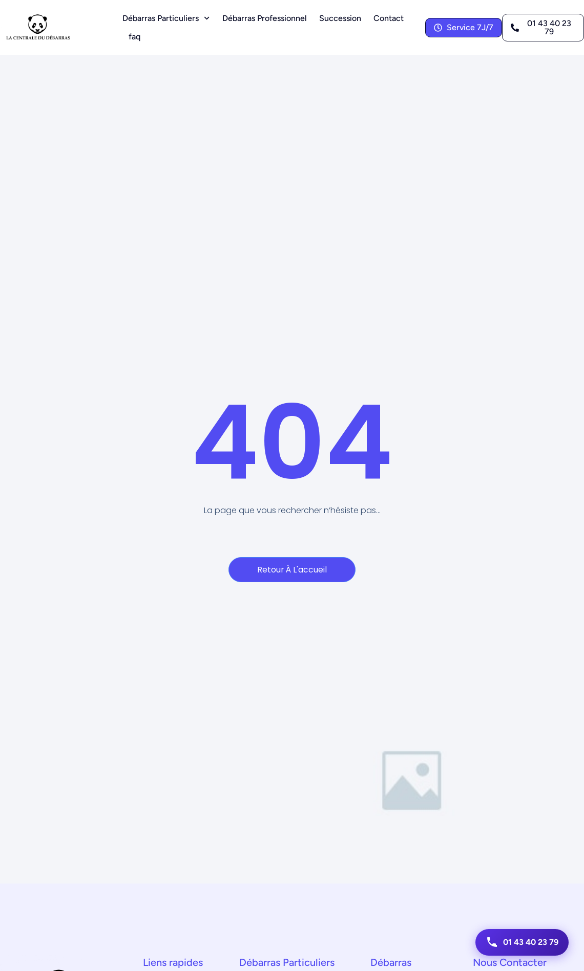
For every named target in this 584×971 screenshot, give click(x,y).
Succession (340, 18)
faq (134, 36)
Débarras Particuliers (166, 18)
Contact (388, 18)
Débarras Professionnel (264, 18)
